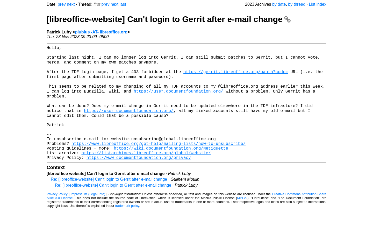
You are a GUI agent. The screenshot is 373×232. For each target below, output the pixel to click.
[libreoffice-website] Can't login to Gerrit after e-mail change (169, 19)
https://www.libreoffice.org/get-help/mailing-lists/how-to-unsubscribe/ (158, 162)
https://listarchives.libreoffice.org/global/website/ (146, 174)
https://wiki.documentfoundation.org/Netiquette (171, 168)
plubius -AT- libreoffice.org (101, 32)
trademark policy (127, 228)
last (123, 4)
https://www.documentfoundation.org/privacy (139, 179)
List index (317, 4)
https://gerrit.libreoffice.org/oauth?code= (235, 77)
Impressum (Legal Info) (88, 216)
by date (279, 4)
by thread (296, 4)
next (71, 4)
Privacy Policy (57, 216)
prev (62, 4)
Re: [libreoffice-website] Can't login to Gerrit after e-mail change (109, 201)
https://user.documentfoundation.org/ (178, 100)
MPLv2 (242, 220)
